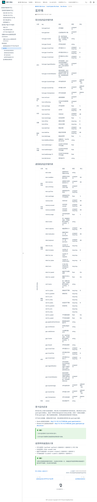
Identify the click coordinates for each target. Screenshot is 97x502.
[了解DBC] (31, 2)
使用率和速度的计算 (9, 57)
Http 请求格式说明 (7, 29)
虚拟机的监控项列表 (9, 52)
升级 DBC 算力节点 (8, 15)
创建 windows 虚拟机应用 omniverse (9, 40)
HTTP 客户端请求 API (8, 32)
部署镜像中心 (6, 22)
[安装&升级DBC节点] (73, 2)
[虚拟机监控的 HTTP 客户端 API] (50, 478)
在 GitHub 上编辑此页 (41, 471)
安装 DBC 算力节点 (8, 13)
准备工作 (5, 27)
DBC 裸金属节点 (7, 20)
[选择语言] (87, 2)
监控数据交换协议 (7, 59)
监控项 (4, 48)
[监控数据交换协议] (75, 478)
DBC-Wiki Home (22, 2)
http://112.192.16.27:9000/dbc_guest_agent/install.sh (66, 421)
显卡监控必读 (7, 55)
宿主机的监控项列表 (9, 50)
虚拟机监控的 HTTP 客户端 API (11, 46)
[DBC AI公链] (38, 2)
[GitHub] (90, 2)
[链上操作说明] (53, 2)
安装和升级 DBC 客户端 (9, 17)
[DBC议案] (46, 2)
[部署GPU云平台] (63, 2)
